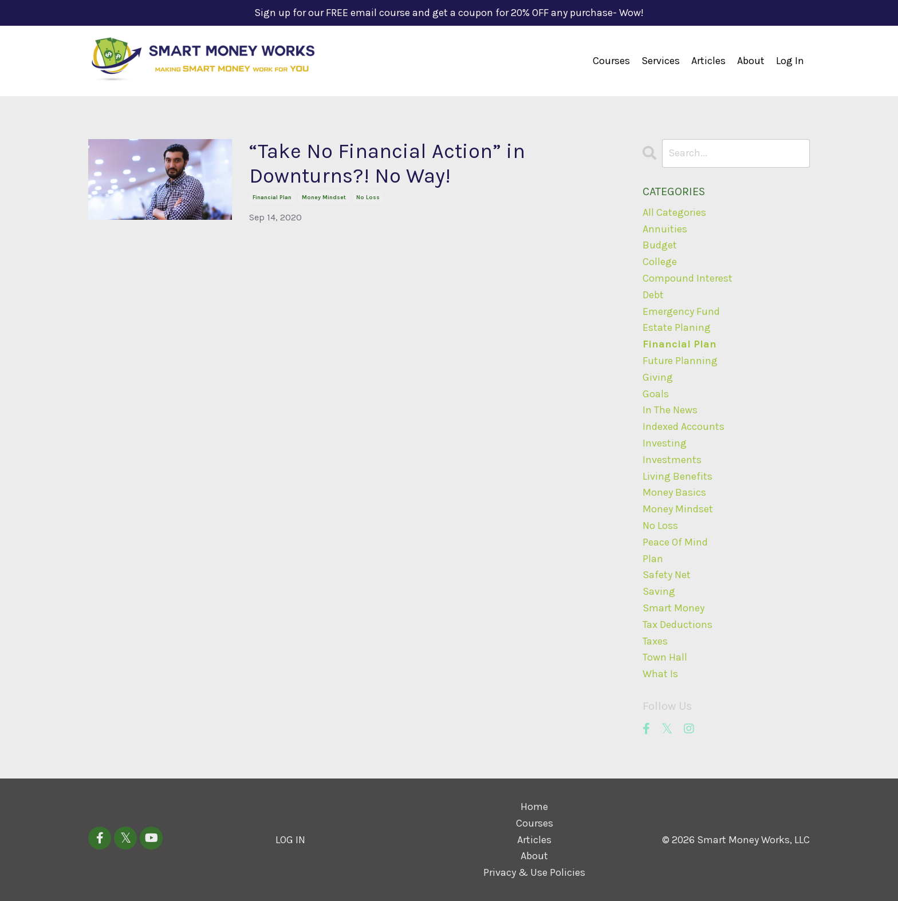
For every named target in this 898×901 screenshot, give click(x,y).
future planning (680, 360)
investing (665, 443)
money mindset (324, 197)
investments (672, 459)
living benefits (677, 476)
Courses (611, 60)
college (660, 261)
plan (653, 558)
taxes (655, 641)
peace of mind (675, 542)
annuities (665, 229)
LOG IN (290, 839)
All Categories (674, 212)
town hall (665, 657)
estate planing (677, 327)
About (751, 60)
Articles (708, 60)
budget (660, 245)
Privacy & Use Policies (534, 872)
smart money (673, 608)
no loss (368, 197)
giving (658, 377)
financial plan (272, 197)
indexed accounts (683, 426)
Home (534, 806)
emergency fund (681, 311)
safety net (667, 574)
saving (659, 591)
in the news (670, 410)
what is (660, 673)
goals (656, 394)
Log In (790, 60)
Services (660, 60)
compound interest (687, 278)
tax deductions (677, 624)
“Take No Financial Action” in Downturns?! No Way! (387, 163)
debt (653, 295)
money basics (674, 492)
